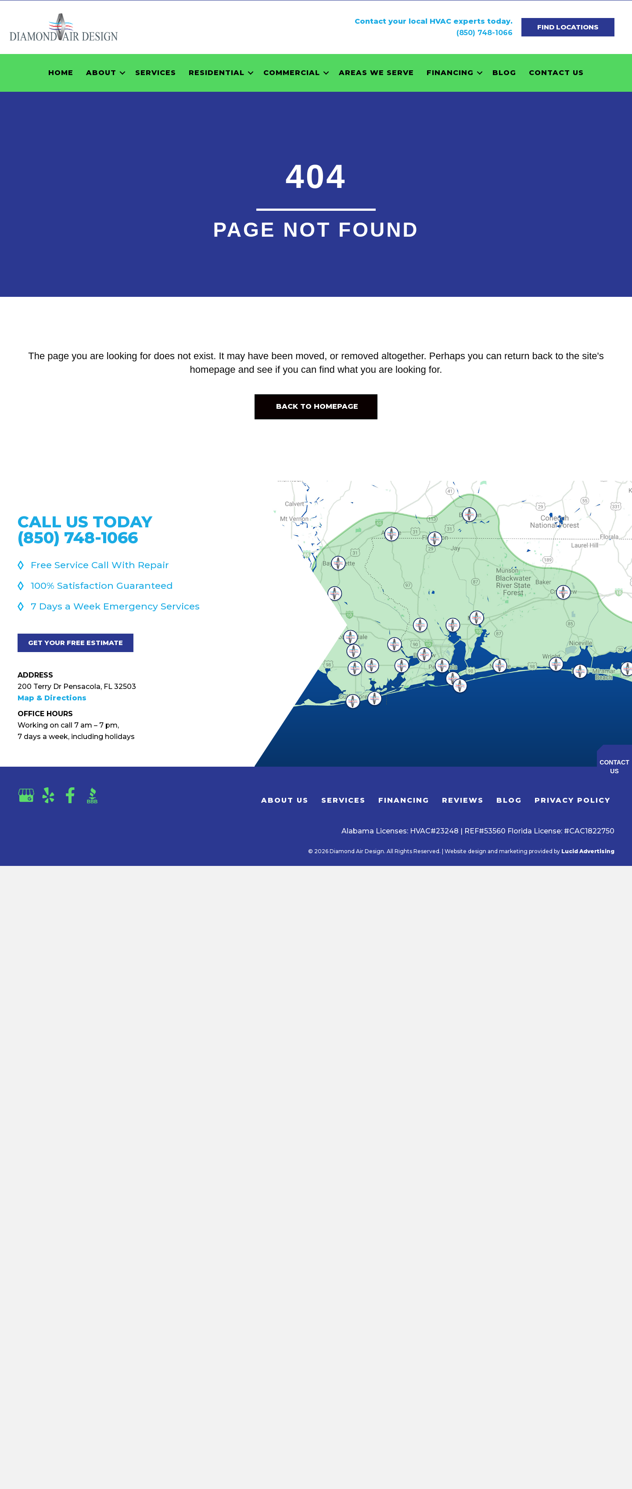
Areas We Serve (376, 73)
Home (60, 73)
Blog (504, 73)
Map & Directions (52, 698)
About (101, 73)
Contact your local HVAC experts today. (434, 21)
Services (155, 73)
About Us (285, 800)
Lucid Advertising (587, 851)
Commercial (291, 73)
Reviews (463, 800)
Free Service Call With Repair (100, 564)
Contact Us (556, 73)
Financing (450, 73)
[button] (122, 73)
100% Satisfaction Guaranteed (102, 585)
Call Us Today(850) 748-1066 (85, 529)
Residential (216, 73)
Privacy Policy (572, 800)
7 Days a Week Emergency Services (115, 606)
